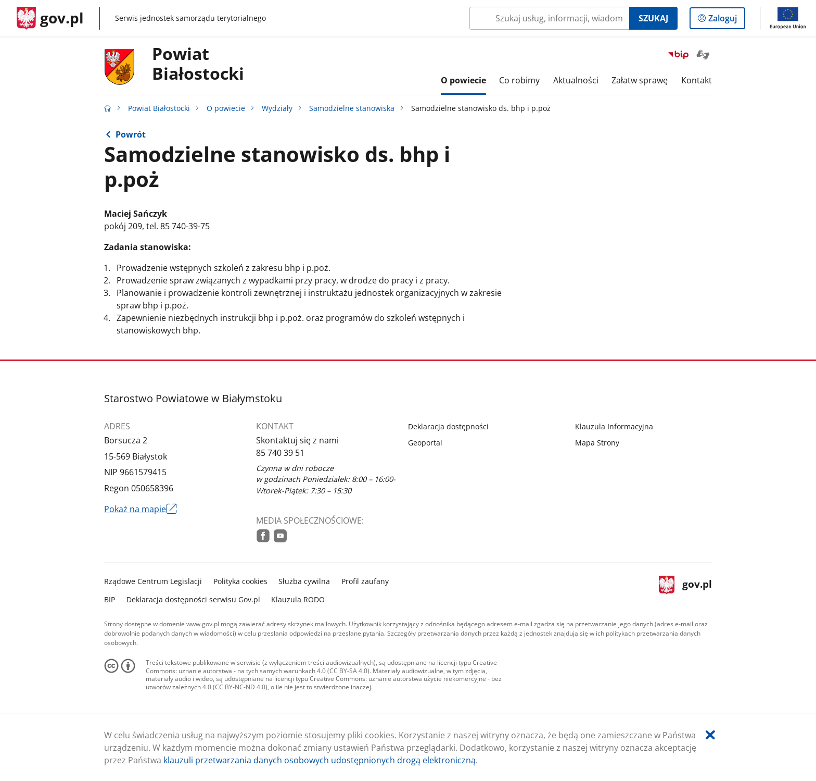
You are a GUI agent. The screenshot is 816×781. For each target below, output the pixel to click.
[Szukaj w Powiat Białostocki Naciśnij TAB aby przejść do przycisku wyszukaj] (549, 18)
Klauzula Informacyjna (614, 426)
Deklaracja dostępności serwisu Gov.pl (193, 599)
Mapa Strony (597, 443)
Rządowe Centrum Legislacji (153, 581)
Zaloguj (725, 20)
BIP (109, 599)
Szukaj (653, 18)
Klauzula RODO (298, 599)
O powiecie (226, 108)
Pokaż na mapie (140, 509)
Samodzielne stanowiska (351, 108)
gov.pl (685, 589)
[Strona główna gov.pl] (50, 18)
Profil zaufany (365, 581)
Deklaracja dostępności (448, 426)
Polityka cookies (240, 581)
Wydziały (277, 108)
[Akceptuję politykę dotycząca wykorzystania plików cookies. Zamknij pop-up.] (710, 735)
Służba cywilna (304, 581)
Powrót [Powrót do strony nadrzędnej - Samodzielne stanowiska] (131, 134)
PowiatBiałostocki (198, 64)
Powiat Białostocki (159, 108)
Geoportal (425, 443)
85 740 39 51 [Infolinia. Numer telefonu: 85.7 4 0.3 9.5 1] (280, 452)
